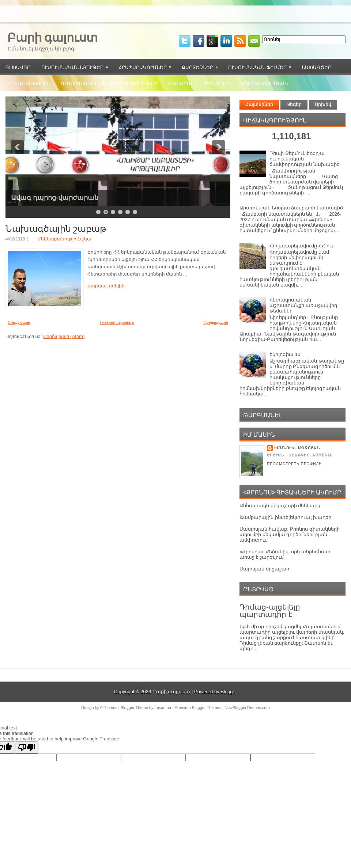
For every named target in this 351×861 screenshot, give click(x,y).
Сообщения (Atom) (63, 336)
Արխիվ (323, 104)
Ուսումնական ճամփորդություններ (109, 83)
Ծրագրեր (217, 83)
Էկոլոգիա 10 (284, 354)
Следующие (19, 322)
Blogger (228, 691)
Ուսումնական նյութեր (77, 65)
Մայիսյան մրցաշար (264, 569)
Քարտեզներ (202, 65)
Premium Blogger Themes (198, 707)
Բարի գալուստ (52, 36)
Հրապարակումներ (147, 65)
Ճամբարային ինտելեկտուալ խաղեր (285, 517)
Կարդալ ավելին (106, 285)
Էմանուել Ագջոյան (297, 448)
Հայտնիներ (259, 104)
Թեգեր (294, 104)
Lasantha (163, 707)
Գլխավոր (17, 67)
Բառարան (181, 83)
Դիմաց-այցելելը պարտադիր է (269, 610)
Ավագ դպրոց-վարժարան (54, 197)
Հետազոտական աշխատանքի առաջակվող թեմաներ (303, 305)
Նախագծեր (316, 67)
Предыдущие (216, 322)
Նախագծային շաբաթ (55, 227)
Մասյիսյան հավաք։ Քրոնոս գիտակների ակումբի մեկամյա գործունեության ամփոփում (289, 534)
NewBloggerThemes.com (247, 707)
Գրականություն (27, 83)
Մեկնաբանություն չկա (64, 239)
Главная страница (116, 322)
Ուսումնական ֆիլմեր (262, 65)
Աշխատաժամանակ (264, 83)
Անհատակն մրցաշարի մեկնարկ (279, 505)
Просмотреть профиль (294, 464)
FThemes (108, 707)
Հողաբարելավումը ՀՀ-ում (302, 246)
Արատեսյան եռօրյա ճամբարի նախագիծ (291, 207)
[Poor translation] (26, 747)
